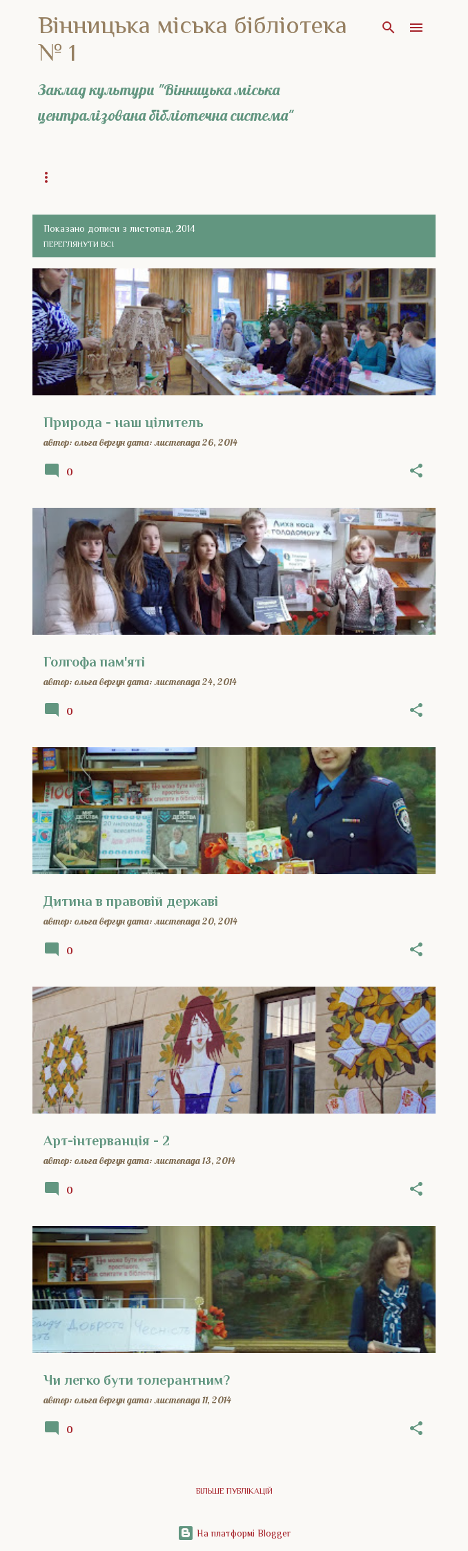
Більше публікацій (234, 1491)
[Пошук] (388, 27)
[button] (416, 471)
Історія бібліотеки (308, 177)
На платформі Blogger (234, 1533)
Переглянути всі (78, 244)
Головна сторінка (78, 177)
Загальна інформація (193, 177)
